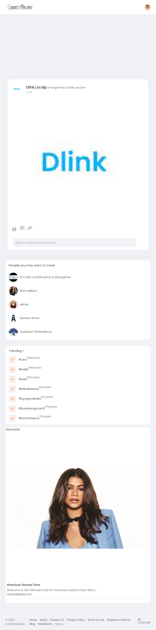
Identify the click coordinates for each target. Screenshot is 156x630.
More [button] (59, 623)
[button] (148, 7)
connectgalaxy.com (19, 594)
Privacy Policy (76, 619)
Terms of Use (96, 619)
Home (33, 619)
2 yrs (29, 92)
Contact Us (57, 619)
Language (144, 621)
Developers (45, 624)
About (43, 619)
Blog (32, 624)
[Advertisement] (78, 44)
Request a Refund (118, 619)
